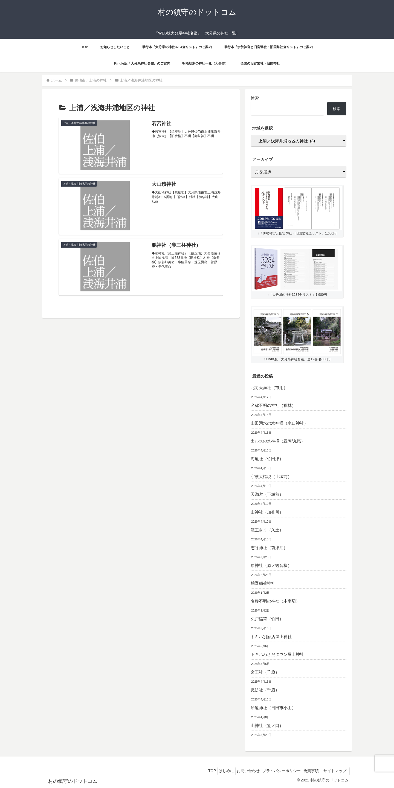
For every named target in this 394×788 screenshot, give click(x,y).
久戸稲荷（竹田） (267, 618)
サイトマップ (335, 771)
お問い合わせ (237, 771)
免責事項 (306, 771)
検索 (255, 98)
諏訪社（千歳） (265, 690)
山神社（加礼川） (267, 512)
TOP (195, 771)
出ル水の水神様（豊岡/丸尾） (278, 441)
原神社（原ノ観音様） (271, 565)
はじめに (212, 771)
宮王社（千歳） (265, 672)
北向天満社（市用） (269, 387)
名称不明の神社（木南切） (275, 601)
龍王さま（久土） (267, 530)
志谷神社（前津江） (269, 547)
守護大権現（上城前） (271, 476)
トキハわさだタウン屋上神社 (277, 654)
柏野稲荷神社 (263, 583)
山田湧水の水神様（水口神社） (279, 423)
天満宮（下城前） (267, 494)
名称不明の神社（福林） (273, 405)
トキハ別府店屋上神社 (271, 636)
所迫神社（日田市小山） (273, 707)
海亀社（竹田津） (267, 458)
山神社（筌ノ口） (267, 725)
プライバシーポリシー (274, 771)
